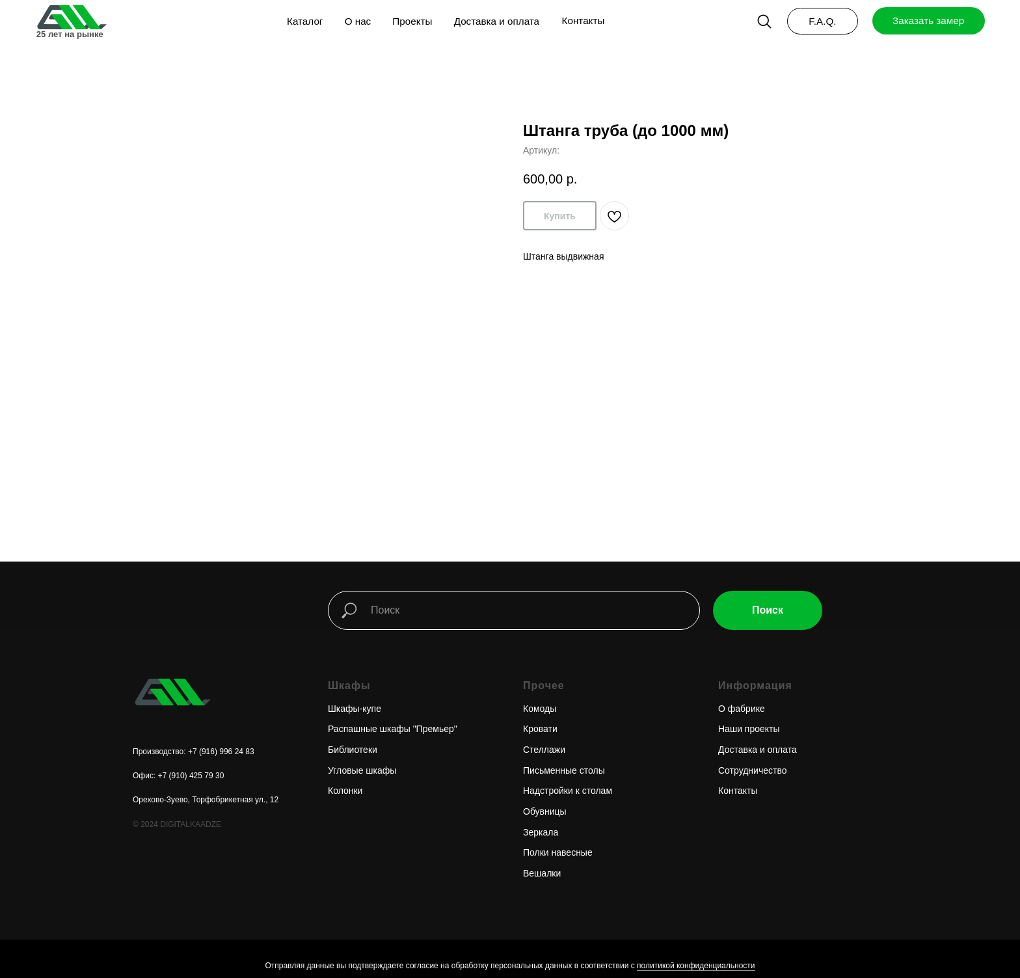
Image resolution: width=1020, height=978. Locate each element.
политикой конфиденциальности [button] (696, 965)
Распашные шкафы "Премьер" (392, 729)
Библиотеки (352, 749)
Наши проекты (749, 729)
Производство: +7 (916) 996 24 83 (193, 751)
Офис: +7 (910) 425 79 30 (178, 775)
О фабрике (741, 708)
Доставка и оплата (757, 749)
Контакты (737, 790)
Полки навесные (558, 852)
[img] (71, 17)
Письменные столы (564, 770)
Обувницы (545, 811)
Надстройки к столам (567, 790)
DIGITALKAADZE (190, 824)
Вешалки (542, 873)
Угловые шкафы (362, 770)
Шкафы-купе (354, 708)
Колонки (345, 790)
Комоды (539, 708)
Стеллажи (544, 749)
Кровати (540, 729)
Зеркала (540, 832)
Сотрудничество (752, 770)
